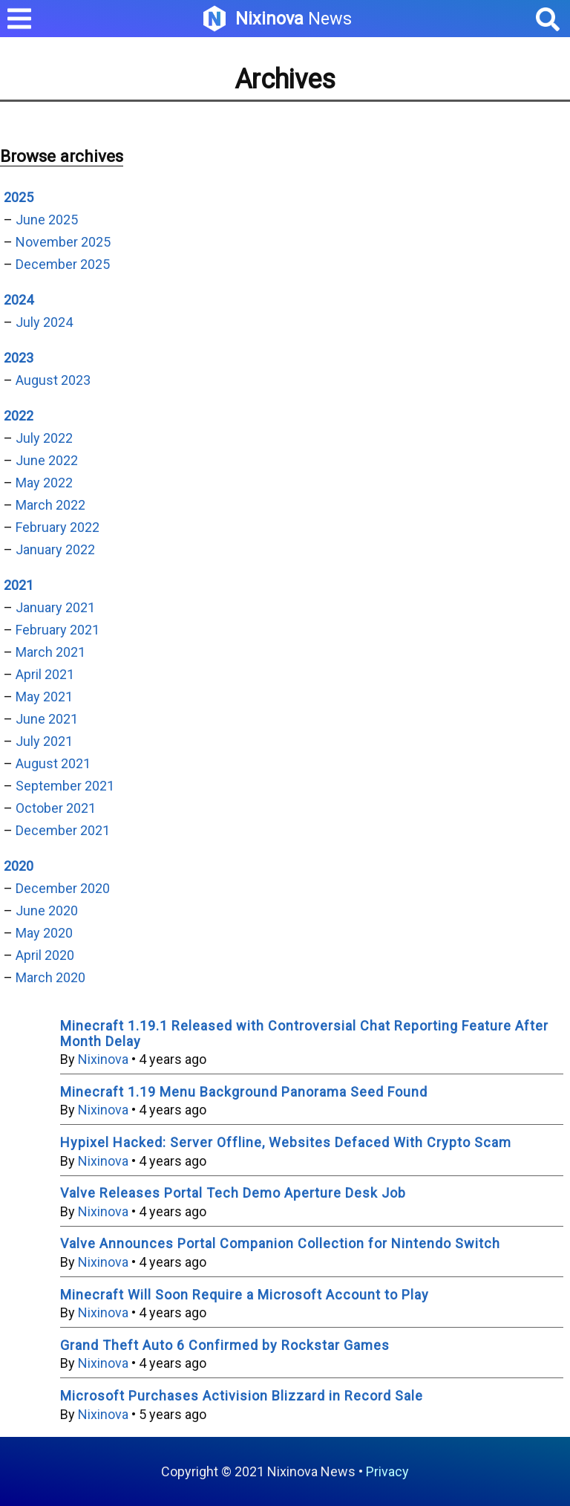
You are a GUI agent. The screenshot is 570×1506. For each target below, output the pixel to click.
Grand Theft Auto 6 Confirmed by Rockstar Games (225, 1345)
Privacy (387, 1471)
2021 (18, 585)
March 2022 (50, 505)
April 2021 (45, 674)
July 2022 (44, 438)
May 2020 (44, 933)
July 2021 (44, 741)
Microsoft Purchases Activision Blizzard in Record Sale (241, 1395)
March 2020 (50, 977)
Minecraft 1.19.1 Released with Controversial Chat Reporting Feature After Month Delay (304, 1033)
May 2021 (44, 696)
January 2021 (55, 607)
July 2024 (44, 322)
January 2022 (55, 549)
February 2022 (57, 527)
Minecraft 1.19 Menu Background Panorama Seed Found (244, 1092)
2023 (18, 358)
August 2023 (53, 380)
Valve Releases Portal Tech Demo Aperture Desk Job (233, 1193)
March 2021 (50, 652)
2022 (18, 415)
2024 (18, 300)
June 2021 (47, 719)
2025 (18, 197)
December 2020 (63, 888)
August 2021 (53, 763)
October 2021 (56, 808)
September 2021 (65, 785)
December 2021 (63, 830)
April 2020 (45, 955)
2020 (18, 866)
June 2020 (47, 910)
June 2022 (47, 460)
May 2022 (44, 482)
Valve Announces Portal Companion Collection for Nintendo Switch (280, 1243)
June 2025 (47, 219)
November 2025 (63, 242)
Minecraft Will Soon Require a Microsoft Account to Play (244, 1294)
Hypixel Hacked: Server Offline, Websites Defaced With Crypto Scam (285, 1142)
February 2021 (57, 629)
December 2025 (63, 264)
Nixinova (103, 1059)
